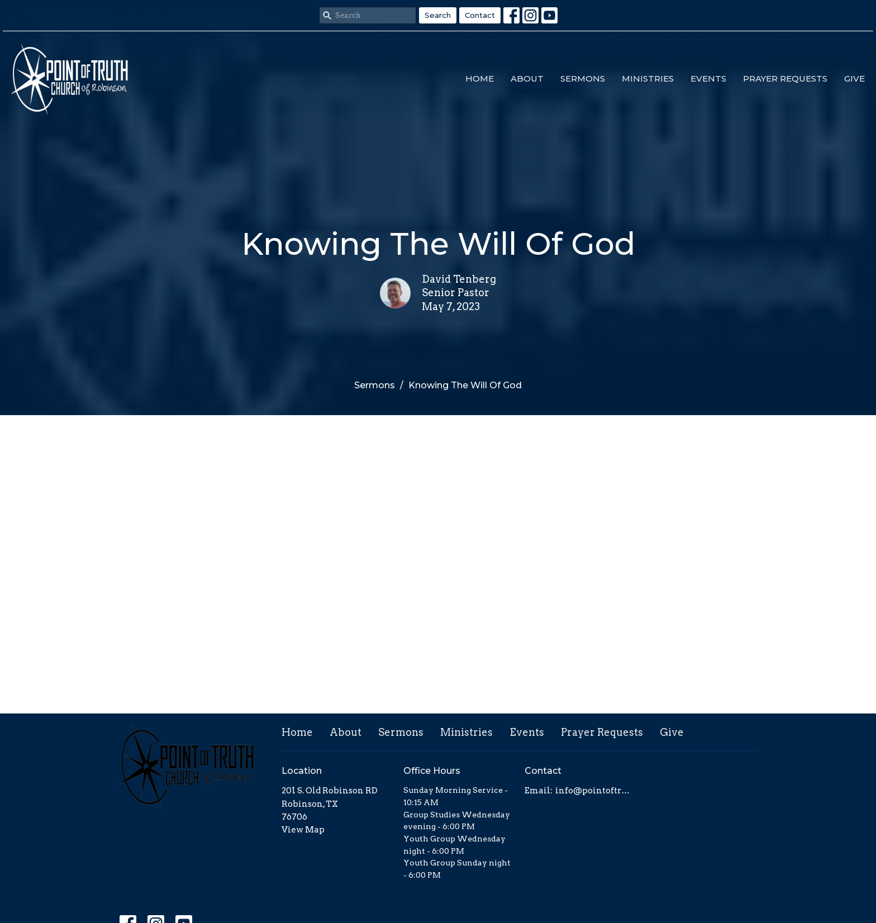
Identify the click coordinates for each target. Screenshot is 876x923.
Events (708, 78)
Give (854, 78)
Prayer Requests (785, 78)
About (527, 78)
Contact (480, 15)
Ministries (648, 78)
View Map (303, 830)
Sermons (582, 78)
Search (438, 15)
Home (479, 78)
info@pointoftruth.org (595, 791)
